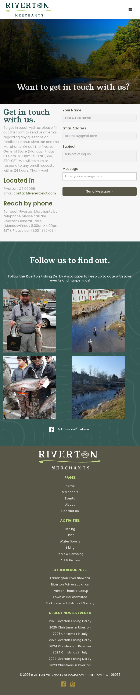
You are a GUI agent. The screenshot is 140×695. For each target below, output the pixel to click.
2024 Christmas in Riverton (70, 646)
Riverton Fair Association (70, 584)
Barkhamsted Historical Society (70, 603)
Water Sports (70, 541)
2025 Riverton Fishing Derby (70, 640)
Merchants (70, 492)
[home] (27, 9)
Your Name (71, 110)
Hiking (70, 535)
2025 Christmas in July (70, 634)
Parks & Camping (70, 554)
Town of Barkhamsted (70, 597)
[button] (130, 9)
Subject (69, 146)
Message (70, 168)
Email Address (74, 128)
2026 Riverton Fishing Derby (70, 621)
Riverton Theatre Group (70, 591)
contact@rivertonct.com (35, 193)
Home (70, 486)
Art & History (70, 560)
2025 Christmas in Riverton (70, 627)
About (70, 504)
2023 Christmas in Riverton (70, 665)
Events (70, 498)
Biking (70, 547)
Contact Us (70, 511)
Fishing (70, 529)
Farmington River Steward (70, 578)
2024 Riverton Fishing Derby (70, 659)
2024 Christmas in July (70, 652)
